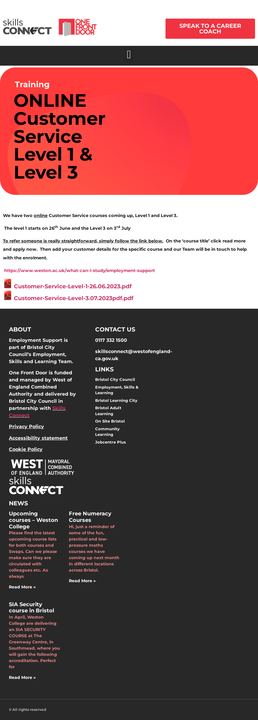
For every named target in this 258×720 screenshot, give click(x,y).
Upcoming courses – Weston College (33, 520)
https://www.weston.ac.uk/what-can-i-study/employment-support (79, 270)
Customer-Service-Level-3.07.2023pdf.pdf (68, 298)
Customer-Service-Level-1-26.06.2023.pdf (67, 286)
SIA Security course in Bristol (31, 607)
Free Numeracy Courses (90, 516)
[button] (129, 54)
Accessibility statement (38, 438)
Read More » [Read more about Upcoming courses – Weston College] (22, 587)
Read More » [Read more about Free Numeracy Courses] (82, 580)
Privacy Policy (26, 426)
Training (32, 84)
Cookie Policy (26, 449)
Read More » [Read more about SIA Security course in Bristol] (22, 677)
